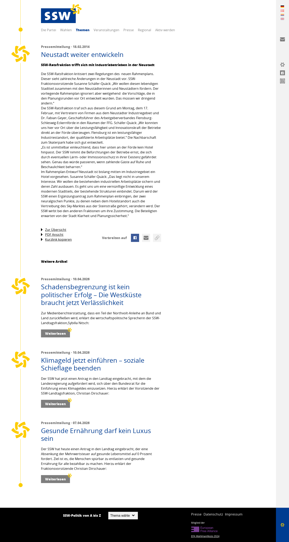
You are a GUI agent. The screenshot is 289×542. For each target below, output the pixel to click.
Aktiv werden (165, 30)
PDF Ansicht (52, 234)
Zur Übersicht (53, 229)
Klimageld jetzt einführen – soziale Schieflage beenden (92, 364)
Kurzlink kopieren (56, 239)
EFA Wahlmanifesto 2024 (205, 536)
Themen (83, 30)
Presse (128, 30)
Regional (144, 30)
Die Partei (48, 30)
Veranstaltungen (106, 30)
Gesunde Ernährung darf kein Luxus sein (96, 434)
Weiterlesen (57, 332)
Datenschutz (213, 514)
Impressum (233, 514)
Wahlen (66, 30)
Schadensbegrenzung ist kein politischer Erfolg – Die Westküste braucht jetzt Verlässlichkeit (91, 294)
